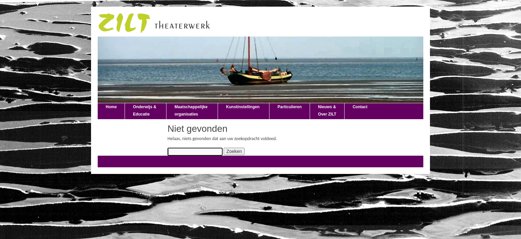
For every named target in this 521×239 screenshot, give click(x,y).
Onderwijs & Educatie (144, 111)
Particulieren (289, 107)
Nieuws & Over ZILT (327, 111)
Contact (360, 111)
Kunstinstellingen (243, 111)
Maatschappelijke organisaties (190, 111)
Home (111, 107)
